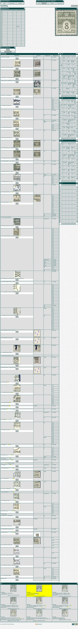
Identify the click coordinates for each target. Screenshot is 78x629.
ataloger (20, 3)
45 (45, 265)
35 (45, 218)
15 (61, 143)
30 (44, 264)
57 (45, 121)
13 (44, 281)
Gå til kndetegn (8, 51)
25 (44, 261)
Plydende (44, 3)
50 (44, 215)
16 (44, 130)
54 (73, 72)
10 (53, 595)
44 (44, 265)
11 (44, 140)
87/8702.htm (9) (39, 627)
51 (61, 65)
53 (61, 104)
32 (65, 75)
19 (44, 218)
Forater (52, 3)
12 (44, 305)
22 (44, 161)
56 (44, 270)
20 (44, 115)
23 (44, 385)
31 (44, 308)
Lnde (4, 3)
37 (44, 418)
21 (44, 164)
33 (70, 143)
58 (44, 579)
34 (44, 120)
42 (48, 495)
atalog (7, 49)
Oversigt (73, 5)
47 (48, 218)
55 (44, 267)
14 (44, 357)
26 (67, 123)
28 (44, 174)
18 (44, 259)
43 (45, 262)
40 (67, 127)
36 (45, 308)
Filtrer (17, 58)
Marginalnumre (60, 3)
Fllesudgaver (12, 3)
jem (76, 5)
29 (44, 262)
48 (44, 121)
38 (45, 174)
